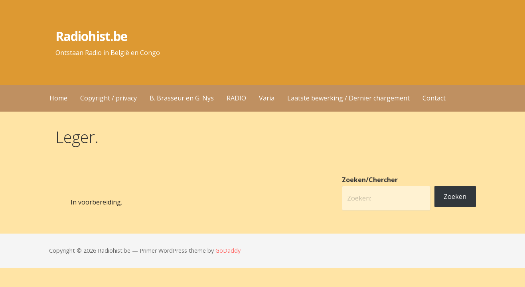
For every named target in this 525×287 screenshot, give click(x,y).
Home (58, 98)
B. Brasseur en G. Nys (182, 98)
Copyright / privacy (108, 98)
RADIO (236, 98)
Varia (266, 98)
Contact (434, 98)
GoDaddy (228, 250)
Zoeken (455, 196)
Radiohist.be (91, 36)
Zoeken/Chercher (370, 179)
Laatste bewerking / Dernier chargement (348, 98)
